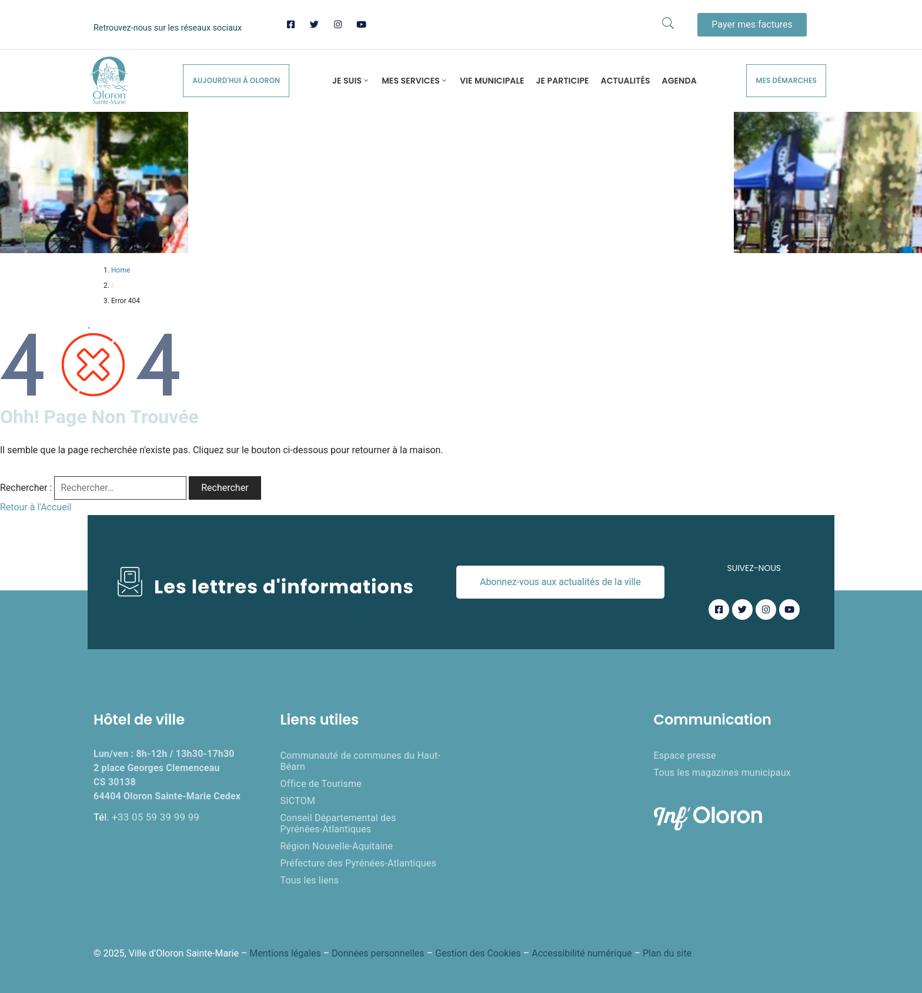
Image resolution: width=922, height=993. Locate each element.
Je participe (562, 81)
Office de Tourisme (321, 783)
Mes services (415, 81)
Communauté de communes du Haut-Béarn (360, 761)
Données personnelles (378, 953)
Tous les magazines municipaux (722, 772)
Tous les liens (309, 880)
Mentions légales (284, 953)
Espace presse (685, 755)
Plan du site (667, 953)
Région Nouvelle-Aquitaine (336, 846)
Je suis (351, 81)
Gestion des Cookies (478, 953)
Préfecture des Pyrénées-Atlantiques (358, 863)
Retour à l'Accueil (35, 507)
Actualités (625, 81)
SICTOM (298, 800)
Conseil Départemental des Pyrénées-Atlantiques (338, 823)
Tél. (146, 817)
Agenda (679, 81)
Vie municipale (492, 81)
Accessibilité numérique (582, 953)
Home (120, 270)
